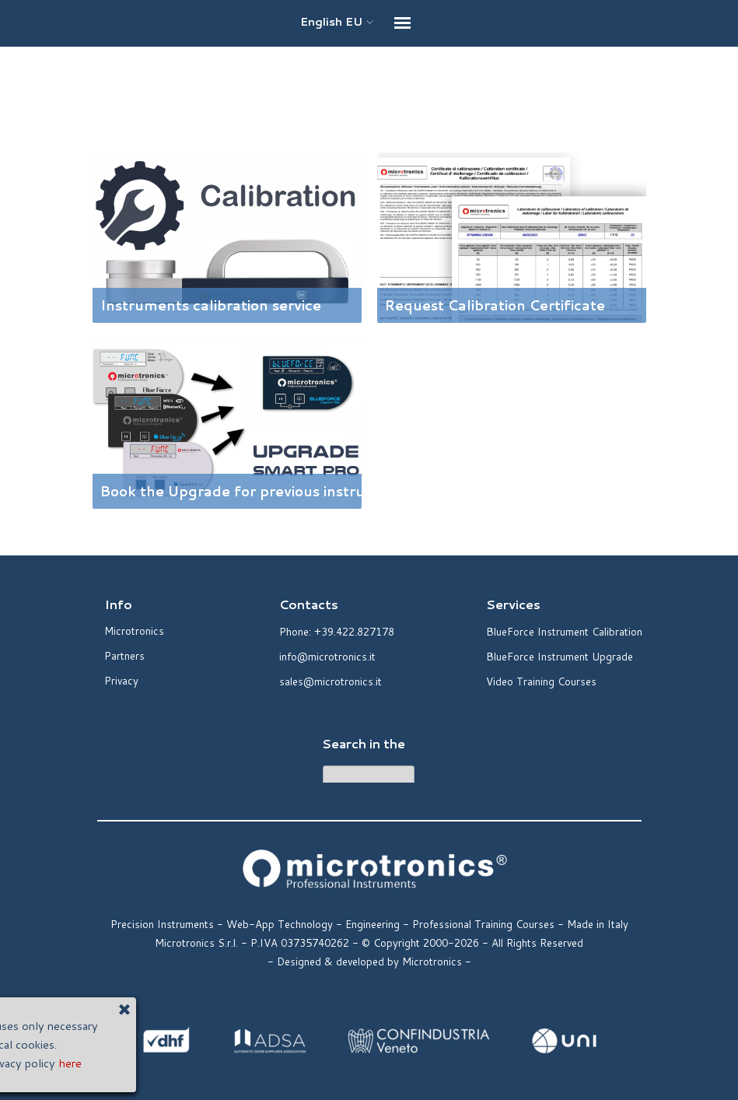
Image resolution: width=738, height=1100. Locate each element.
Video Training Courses (541, 681)
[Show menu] (402, 23)
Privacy (121, 680)
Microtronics (134, 630)
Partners (124, 655)
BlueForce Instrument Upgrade (559, 656)
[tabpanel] (369, 96)
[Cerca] (368, 777)
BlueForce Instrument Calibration (564, 631)
